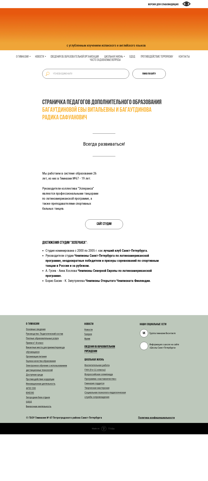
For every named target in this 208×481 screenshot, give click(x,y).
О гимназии (22, 56)
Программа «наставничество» (100, 379)
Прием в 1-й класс (34, 343)
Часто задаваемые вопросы (105, 60)
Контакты (184, 56)
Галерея (88, 334)
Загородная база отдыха (38, 397)
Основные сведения (36, 329)
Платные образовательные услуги (42, 338)
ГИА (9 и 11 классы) (94, 369)
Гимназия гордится (94, 383)
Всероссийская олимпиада (98, 374)
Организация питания (36, 356)
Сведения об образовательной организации (75, 56)
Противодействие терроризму (157, 56)
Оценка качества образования (41, 361)
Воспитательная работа (97, 365)
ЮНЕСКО (30, 392)
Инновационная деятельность (40, 383)
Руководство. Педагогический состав (44, 333)
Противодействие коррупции (40, 379)
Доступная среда (34, 374)
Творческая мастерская (96, 388)
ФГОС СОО (31, 388)
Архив (87, 338)
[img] (144, 346)
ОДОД (132, 56)
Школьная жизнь (113, 56)
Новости (39, 56)
